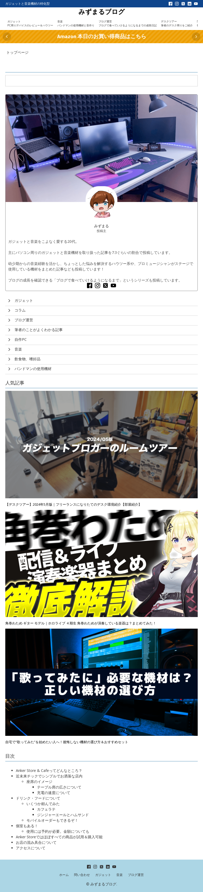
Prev (7, 36)
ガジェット (103, 875)
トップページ (17, 52)
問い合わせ (82, 875)
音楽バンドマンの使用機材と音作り (75, 23)
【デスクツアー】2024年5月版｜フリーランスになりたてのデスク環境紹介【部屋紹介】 (73, 504)
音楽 (119, 875)
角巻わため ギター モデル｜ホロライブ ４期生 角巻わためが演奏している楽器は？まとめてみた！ (80, 623)
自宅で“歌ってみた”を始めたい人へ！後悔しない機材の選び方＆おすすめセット (66, 742)
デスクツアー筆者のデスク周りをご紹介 (177, 23)
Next (196, 36)
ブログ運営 (136, 875)
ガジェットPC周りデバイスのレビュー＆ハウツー (30, 23)
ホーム (64, 875)
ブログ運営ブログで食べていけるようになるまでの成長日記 (128, 23)
